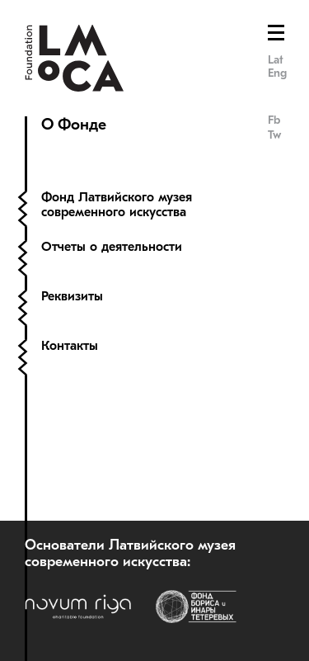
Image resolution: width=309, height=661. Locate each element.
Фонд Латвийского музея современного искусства (116, 205)
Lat (275, 60)
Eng (277, 73)
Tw (274, 135)
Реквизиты (72, 296)
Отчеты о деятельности (113, 246)
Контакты (69, 345)
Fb (274, 120)
